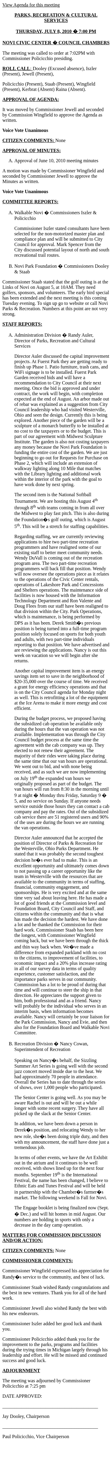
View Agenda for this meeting (31, 4)
